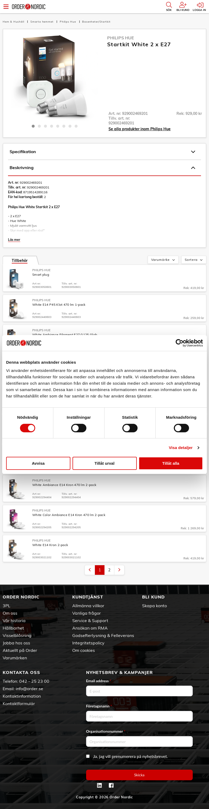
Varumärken (15, 657)
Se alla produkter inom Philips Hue (139, 129)
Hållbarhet (13, 628)
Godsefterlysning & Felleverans (103, 635)
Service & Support (90, 620)
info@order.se (29, 688)
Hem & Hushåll (14, 21)
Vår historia (14, 620)
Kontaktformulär (19, 703)
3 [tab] (45, 126)
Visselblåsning (17, 635)
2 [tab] (39, 126)
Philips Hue (68, 21)
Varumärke (163, 260)
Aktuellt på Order (20, 650)
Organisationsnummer (106, 731)
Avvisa (38, 463)
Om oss (10, 613)
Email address (98, 680)
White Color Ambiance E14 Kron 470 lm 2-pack (68, 515)
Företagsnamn (99, 706)
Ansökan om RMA (90, 628)
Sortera (194, 260)
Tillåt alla (170, 463)
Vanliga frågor (86, 613)
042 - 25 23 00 (34, 681)
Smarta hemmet (42, 21)
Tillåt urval (105, 463)
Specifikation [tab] (102, 152)
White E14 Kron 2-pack (50, 545)
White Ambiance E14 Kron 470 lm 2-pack (64, 485)
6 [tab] (64, 126)
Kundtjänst (87, 597)
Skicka (139, 775)
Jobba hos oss (16, 642)
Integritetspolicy (88, 642)
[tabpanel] (54, 78)
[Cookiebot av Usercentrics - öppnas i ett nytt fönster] (179, 343)
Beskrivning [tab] (102, 168)
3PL (6, 605)
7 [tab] (70, 126)
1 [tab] (33, 126)
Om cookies (83, 650)
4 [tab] (52, 126)
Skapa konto (154, 605)
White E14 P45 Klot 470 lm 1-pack (59, 305)
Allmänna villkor (88, 605)
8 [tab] (76, 126)
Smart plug (40, 274)
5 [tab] (58, 126)
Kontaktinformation (22, 696)
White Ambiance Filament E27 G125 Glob (64, 335)
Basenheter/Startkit (96, 21)
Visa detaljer (180, 447)
